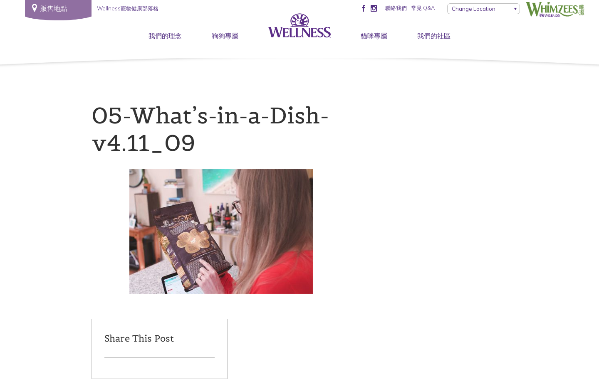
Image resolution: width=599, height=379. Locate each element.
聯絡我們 (396, 8)
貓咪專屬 (374, 36)
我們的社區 (433, 36)
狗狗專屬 (225, 36)
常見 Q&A (423, 8)
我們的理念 (165, 36)
